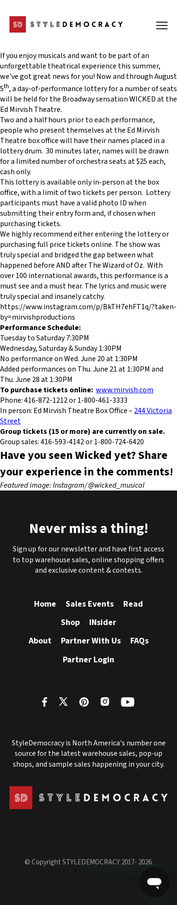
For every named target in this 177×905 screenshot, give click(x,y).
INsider (102, 622)
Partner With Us (91, 641)
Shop (70, 622)
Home (45, 604)
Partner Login (88, 660)
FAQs (139, 641)
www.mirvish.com (124, 390)
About (40, 641)
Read (133, 604)
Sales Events (90, 604)
